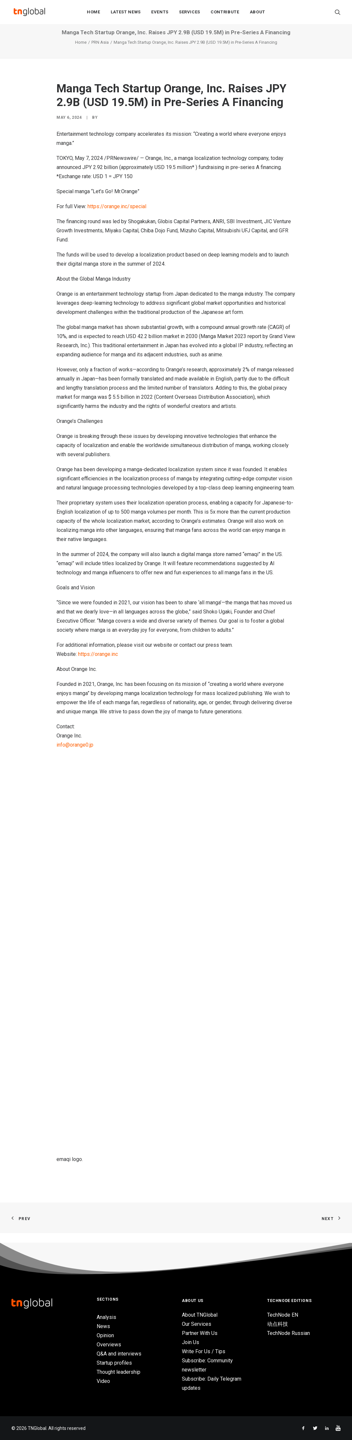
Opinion (105, 1335)
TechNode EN (282, 1315)
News (103, 1326)
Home (93, 13)
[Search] (338, 13)
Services (189, 13)
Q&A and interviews (119, 1354)
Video (103, 1381)
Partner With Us (199, 1333)
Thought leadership (118, 1372)
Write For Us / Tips (203, 1351)
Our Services (196, 1324)
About (257, 13)
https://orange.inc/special (117, 216)
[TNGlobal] (29, 13)
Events (159, 13)
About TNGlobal (199, 1315)
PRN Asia (100, 52)
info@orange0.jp (74, 754)
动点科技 (277, 1324)
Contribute (225, 13)
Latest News (126, 13)
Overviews (109, 1344)
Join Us (190, 1342)
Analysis (106, 1317)
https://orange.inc (98, 664)
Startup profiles (114, 1363)
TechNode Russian (288, 1333)
